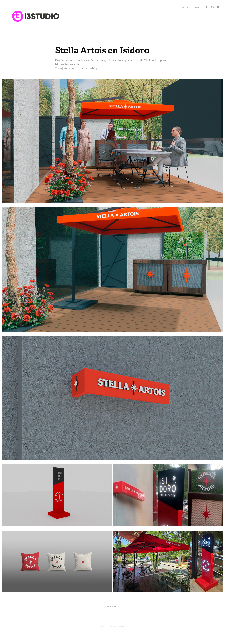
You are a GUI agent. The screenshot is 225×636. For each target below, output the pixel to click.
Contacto (197, 7)
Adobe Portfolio (117, 626)
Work (185, 7)
